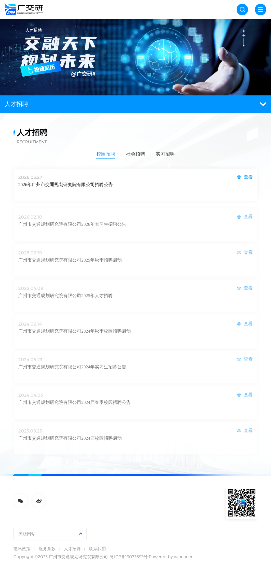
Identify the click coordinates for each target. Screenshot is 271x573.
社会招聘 (135, 154)
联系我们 (97, 548)
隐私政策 (21, 548)
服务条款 (47, 548)
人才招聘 (135, 104)
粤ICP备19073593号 (129, 556)
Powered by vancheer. (171, 556)
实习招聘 (165, 154)
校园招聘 (105, 154)
